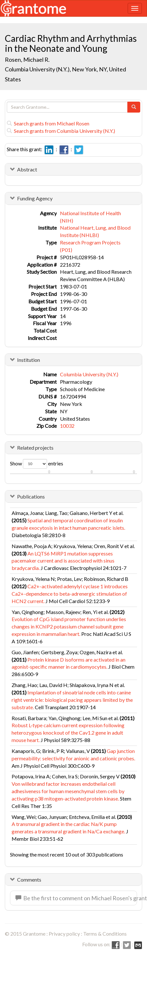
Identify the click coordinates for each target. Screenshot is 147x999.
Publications (31, 496)
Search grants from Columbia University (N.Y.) (61, 131)
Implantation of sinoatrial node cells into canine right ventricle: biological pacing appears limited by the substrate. (72, 699)
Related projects (35, 448)
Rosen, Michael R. (27, 59)
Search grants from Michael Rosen (48, 123)
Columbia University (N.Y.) (89, 374)
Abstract (27, 169)
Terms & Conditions (105, 933)
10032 (67, 426)
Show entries (36, 464)
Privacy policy (64, 933)
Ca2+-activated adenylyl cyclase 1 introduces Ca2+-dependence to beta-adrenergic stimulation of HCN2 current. (70, 593)
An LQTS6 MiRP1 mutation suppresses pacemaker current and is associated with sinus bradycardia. (63, 560)
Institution (28, 360)
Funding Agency (35, 198)
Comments (29, 879)
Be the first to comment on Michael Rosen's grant (76, 898)
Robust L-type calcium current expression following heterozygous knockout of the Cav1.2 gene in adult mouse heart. (68, 732)
